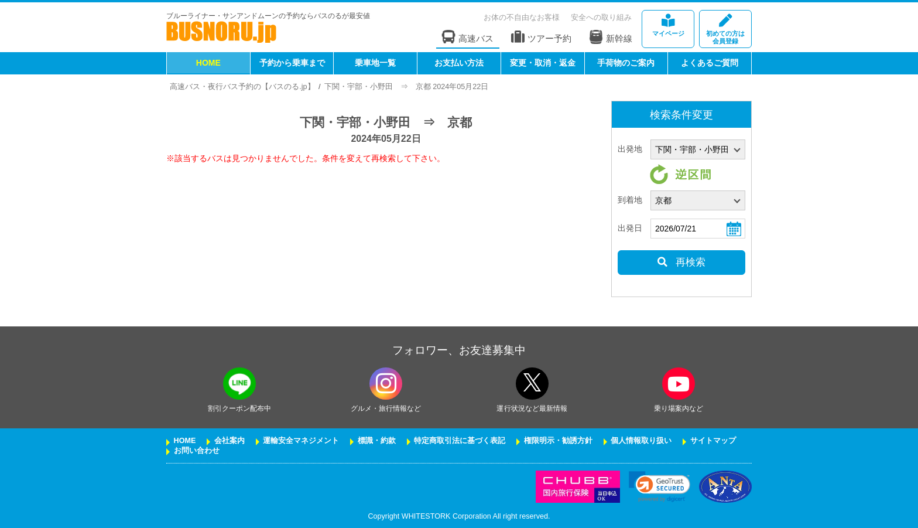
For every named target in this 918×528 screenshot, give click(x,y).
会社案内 (229, 441)
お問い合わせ (197, 451)
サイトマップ (713, 441)
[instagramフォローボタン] (385, 383)
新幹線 (610, 37)
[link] (659, 487)
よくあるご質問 (709, 62)
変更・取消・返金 (543, 62)
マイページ (668, 25)
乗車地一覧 (375, 62)
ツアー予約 (541, 37)
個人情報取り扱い (641, 441)
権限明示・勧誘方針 (558, 441)
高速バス (468, 37)
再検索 (681, 262)
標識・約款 (377, 441)
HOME (208, 62)
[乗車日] (697, 229)
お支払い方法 (459, 62)
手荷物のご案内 (626, 62)
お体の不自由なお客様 (522, 17)
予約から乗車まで (292, 62)
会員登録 (725, 29)
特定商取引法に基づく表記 (459, 441)
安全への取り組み (601, 17)
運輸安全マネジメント (301, 441)
